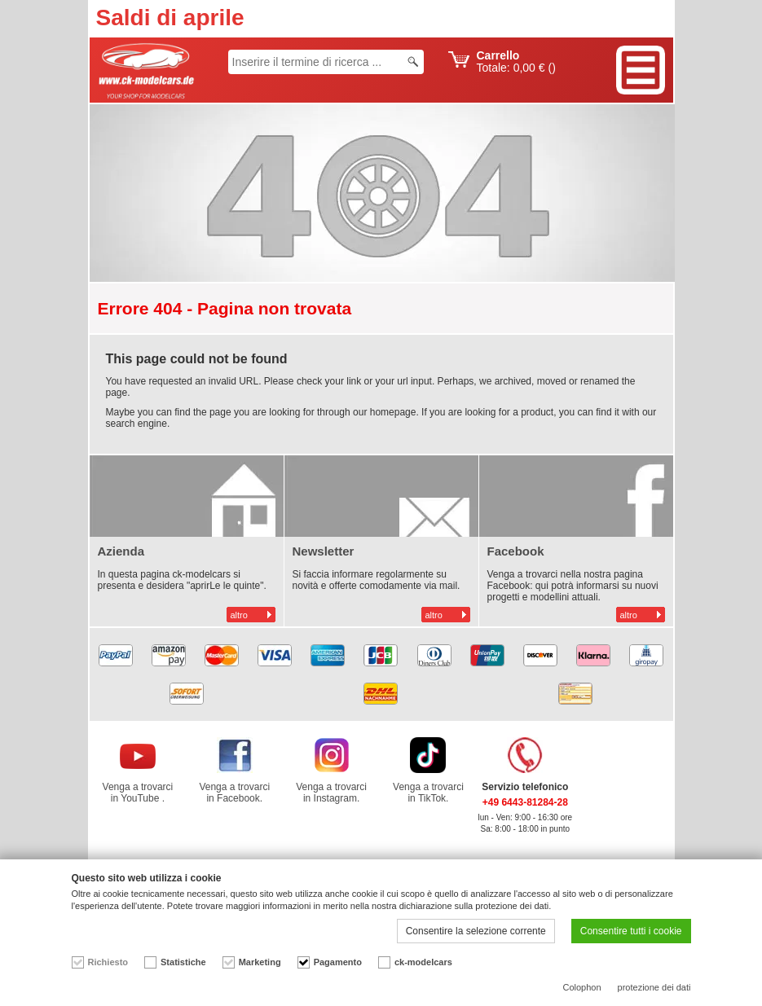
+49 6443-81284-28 (525, 802)
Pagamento (338, 962)
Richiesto (108, 962)
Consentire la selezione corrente (476, 931)
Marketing (260, 962)
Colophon (582, 987)
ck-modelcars (423, 962)
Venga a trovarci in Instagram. (331, 792)
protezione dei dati (654, 987)
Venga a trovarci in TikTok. (428, 792)
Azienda (121, 551)
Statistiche (183, 962)
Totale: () (516, 62)
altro (239, 615)
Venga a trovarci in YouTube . (138, 792)
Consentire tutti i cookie (631, 931)
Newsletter (324, 551)
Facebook (515, 551)
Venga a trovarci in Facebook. (234, 792)
